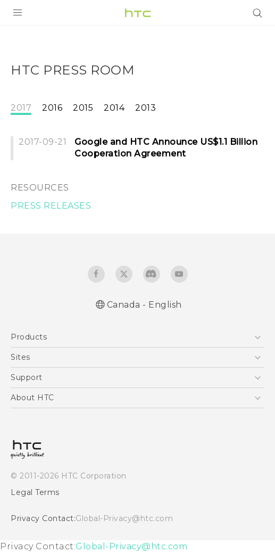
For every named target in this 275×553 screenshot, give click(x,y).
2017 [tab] (21, 108)
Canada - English (144, 305)
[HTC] (138, 12)
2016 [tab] (52, 108)
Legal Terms (35, 492)
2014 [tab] (114, 108)
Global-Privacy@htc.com (124, 518)
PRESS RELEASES (51, 206)
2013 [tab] (145, 108)
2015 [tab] (83, 108)
